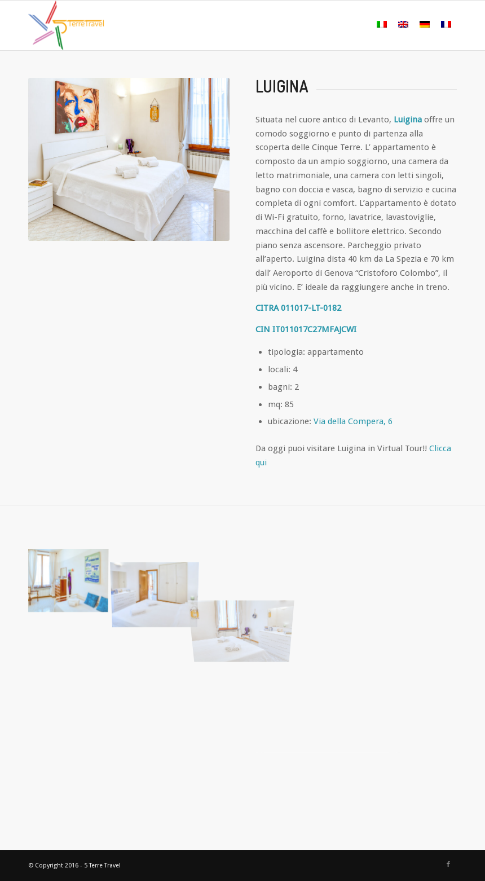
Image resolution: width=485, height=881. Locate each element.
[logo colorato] (66, 25)
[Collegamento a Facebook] (448, 864)
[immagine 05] (72, 577)
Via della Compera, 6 (353, 421)
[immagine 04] (159, 577)
